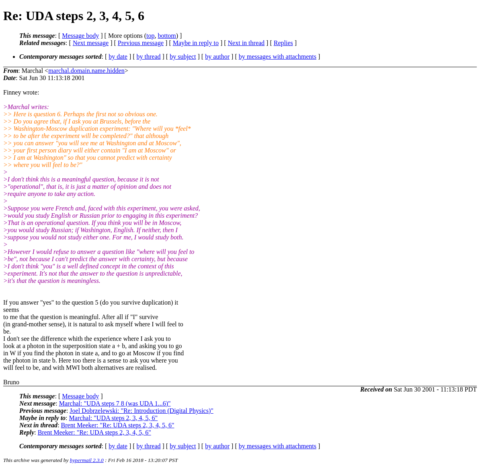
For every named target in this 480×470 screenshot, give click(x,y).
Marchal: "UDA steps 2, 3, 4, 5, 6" (113, 417)
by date (118, 56)
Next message (91, 42)
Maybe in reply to (196, 42)
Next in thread (246, 42)
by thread (149, 56)
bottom (167, 35)
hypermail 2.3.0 (87, 460)
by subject (183, 56)
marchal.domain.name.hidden (86, 70)
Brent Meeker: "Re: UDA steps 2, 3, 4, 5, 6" (117, 425)
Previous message (141, 42)
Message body (80, 35)
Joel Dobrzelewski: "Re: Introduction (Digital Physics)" (141, 410)
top (150, 35)
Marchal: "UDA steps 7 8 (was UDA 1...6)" (115, 403)
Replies (283, 42)
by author (217, 56)
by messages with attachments (277, 56)
